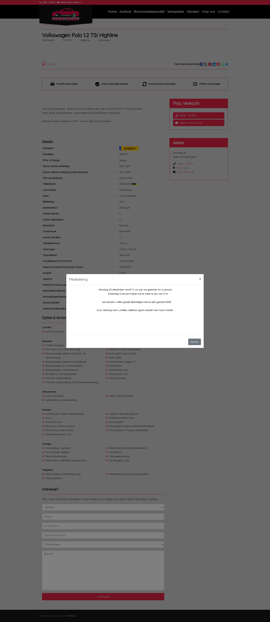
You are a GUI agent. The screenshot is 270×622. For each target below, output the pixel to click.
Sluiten (194, 342)
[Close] (200, 279)
